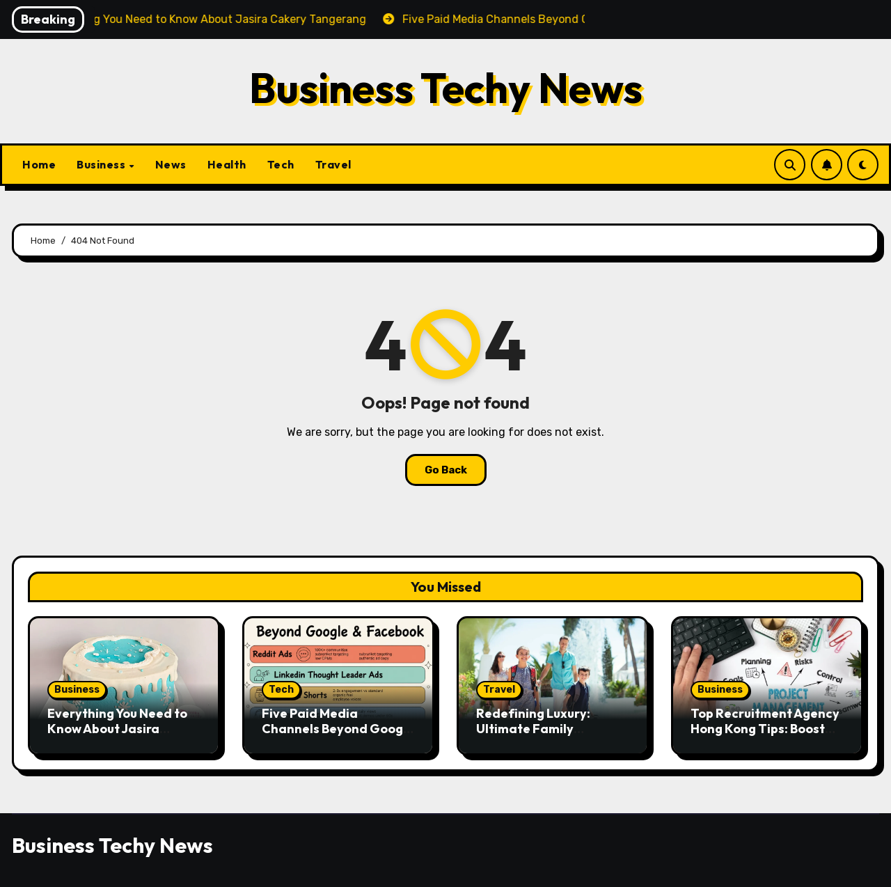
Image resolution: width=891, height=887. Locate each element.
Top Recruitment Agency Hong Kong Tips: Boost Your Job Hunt (765, 728)
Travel (333, 164)
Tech (280, 164)
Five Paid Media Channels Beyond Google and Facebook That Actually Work (338, 736)
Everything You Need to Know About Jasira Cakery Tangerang (117, 728)
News (171, 164)
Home (39, 164)
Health (226, 164)
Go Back (446, 470)
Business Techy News (445, 87)
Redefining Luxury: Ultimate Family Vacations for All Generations (533, 736)
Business (102, 164)
